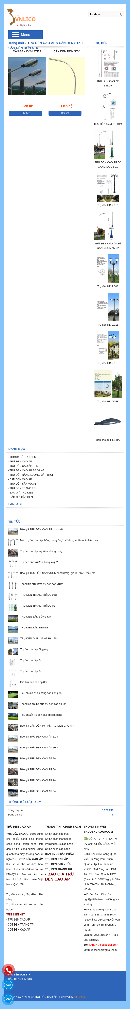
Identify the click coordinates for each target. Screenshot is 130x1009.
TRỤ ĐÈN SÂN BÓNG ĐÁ (35, 616)
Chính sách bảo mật (57, 833)
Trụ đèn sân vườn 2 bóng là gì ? (39, 562)
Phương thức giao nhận (59, 843)
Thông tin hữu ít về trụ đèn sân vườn (41, 583)
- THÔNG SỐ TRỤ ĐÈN (22, 457)
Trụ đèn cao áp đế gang (34, 649)
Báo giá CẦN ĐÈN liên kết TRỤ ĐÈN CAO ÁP (47, 725)
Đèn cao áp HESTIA (108, 439)
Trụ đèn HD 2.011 (107, 324)
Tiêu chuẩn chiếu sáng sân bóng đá (40, 692)
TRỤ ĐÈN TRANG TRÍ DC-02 (37, 605)
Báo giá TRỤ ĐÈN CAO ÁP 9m (38, 758)
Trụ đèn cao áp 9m (31, 671)
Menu (25, 35)
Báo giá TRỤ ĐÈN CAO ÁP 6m (38, 791)
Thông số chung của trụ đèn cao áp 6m (43, 703)
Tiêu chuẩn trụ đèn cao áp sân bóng (41, 714)
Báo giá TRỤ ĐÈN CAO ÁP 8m (38, 769)
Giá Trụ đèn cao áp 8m (33, 682)
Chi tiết (25, 113)
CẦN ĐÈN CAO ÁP (20, 479)
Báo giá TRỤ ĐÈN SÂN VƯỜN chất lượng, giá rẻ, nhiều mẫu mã (57, 572)
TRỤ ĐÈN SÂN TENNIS (34, 627)
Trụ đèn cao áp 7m (31, 660)
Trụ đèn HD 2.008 (107, 286)
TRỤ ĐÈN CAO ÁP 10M (108, 123)
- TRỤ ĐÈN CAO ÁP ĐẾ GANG (26, 470)
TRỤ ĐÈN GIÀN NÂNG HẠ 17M (38, 638)
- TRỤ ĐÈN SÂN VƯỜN (22, 483)
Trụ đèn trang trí (16, 904)
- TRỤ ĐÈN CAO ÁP (20, 461)
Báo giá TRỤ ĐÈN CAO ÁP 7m (38, 780)
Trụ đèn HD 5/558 (107, 401)
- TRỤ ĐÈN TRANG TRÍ (22, 488)
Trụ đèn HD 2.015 (107, 363)
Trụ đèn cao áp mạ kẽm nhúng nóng (41, 551)
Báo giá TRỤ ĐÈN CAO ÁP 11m (39, 736)
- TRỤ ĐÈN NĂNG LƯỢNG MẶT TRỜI (30, 474)
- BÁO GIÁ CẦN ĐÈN (20, 497)
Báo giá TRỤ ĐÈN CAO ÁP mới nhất (41, 529)
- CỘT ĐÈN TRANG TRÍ (20, 924)
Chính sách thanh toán (58, 838)
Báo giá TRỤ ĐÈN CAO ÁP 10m (39, 747)
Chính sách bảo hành (57, 848)
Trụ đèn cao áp (15, 894)
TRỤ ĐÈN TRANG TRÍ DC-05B (38, 594)
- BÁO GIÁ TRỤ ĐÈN (20, 492)
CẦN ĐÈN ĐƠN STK (67, 51)
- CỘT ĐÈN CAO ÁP (18, 929)
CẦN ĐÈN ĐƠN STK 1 (27, 51)
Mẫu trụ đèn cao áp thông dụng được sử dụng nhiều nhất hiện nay (59, 540)
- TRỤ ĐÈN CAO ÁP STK (23, 465)
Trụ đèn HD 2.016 (107, 205)
